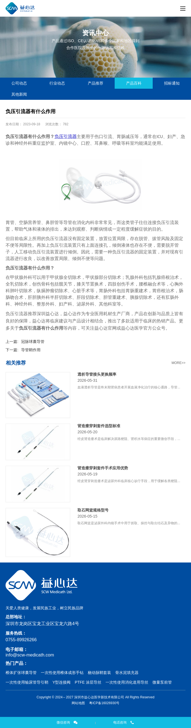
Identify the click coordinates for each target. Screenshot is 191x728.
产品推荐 (95, 83)
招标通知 (172, 83)
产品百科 (134, 83)
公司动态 (19, 83)
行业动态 (57, 83)
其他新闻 (19, 94)
